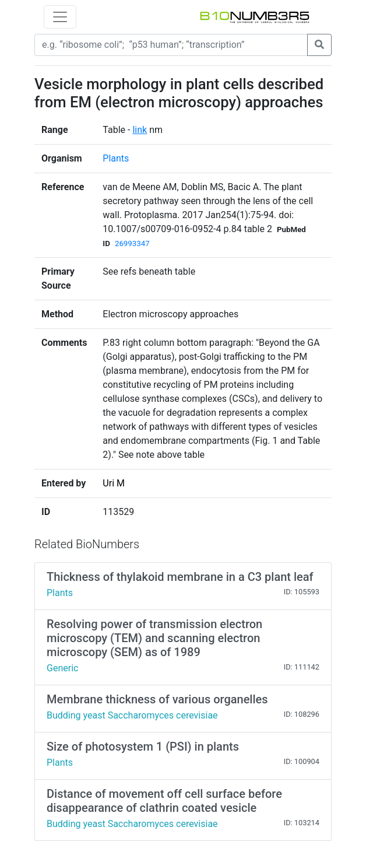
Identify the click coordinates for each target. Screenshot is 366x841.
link (139, 129)
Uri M (114, 483)
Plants (116, 158)
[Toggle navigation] (60, 17)
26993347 (132, 243)
